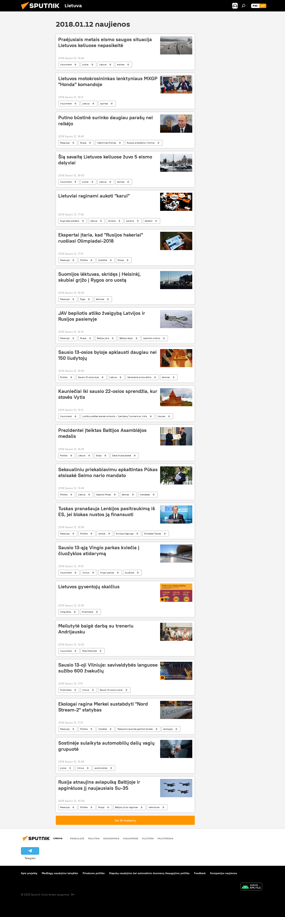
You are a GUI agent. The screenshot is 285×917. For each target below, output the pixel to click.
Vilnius (85, 572)
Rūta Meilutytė (89, 650)
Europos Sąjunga (124, 533)
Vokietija (102, 729)
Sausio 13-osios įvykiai (111, 689)
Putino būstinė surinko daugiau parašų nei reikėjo (105, 120)
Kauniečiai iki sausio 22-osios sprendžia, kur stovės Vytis (107, 394)
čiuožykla (129, 572)
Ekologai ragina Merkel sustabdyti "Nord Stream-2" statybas (103, 707)
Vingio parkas (107, 572)
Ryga (82, 299)
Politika (84, 260)
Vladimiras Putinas (106, 142)
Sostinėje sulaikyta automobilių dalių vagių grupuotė (106, 746)
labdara (148, 220)
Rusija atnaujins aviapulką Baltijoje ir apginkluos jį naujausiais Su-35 (99, 785)
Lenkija (101, 533)
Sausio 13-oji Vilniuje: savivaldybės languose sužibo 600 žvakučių (108, 668)
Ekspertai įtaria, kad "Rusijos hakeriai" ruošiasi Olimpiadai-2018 (100, 238)
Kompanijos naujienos (223, 873)
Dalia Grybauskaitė (121, 455)
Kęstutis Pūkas (103, 494)
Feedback (200, 873)
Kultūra (148, 838)
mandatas (145, 494)
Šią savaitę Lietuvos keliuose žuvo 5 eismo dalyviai (105, 160)
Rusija (83, 142)
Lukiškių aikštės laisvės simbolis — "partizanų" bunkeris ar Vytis (114, 416)
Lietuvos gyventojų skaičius (89, 587)
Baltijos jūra (103, 338)
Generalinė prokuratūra (139, 377)
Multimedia (87, 611)
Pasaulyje (64, 142)
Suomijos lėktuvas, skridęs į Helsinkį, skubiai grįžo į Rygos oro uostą (99, 277)
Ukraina (112, 220)
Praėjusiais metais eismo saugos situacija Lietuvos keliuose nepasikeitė (105, 42)
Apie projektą (29, 873)
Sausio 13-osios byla (88, 377)
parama (130, 220)
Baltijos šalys (126, 338)
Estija (98, 455)
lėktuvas (100, 299)
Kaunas (161, 416)
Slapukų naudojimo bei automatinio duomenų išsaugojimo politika (149, 873)
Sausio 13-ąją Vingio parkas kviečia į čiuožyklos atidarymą (98, 550)
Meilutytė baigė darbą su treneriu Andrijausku (95, 629)
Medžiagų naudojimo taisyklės (60, 873)
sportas (104, 103)
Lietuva (102, 64)
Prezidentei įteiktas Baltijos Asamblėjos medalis (102, 433)
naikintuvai (154, 807)
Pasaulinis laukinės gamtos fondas (135, 729)
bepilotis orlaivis (151, 338)
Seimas (125, 494)
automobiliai (101, 768)
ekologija (167, 729)
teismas (166, 377)
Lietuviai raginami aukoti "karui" (94, 196)
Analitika (102, 260)
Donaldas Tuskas (152, 533)
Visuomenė (66, 64)
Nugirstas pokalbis (69, 220)
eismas (120, 64)
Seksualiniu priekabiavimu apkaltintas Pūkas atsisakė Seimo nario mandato (108, 472)
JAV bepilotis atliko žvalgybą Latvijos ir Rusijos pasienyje (101, 316)
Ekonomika (111, 838)
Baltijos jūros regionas (126, 807)
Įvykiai (85, 64)
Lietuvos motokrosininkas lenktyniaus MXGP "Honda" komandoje (107, 81)
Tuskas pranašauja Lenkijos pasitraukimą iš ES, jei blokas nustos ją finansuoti (106, 511)
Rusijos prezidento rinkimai (141, 142)
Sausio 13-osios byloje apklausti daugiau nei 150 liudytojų (107, 355)
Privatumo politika (94, 873)
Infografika (65, 611)
